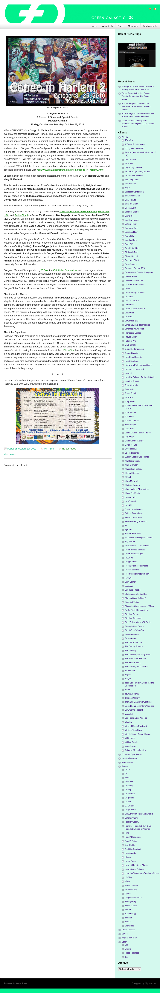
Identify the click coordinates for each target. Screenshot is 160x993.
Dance (128, 801)
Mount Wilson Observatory (137, 489)
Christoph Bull (131, 252)
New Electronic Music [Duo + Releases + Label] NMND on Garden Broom (138, 123)
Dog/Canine (130, 810)
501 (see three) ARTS (134, 148)
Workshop (129, 926)
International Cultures (134, 869)
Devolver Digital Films (134, 292)
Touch (127, 690)
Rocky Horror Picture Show (137, 574)
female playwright (129, 758)
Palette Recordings (133, 513)
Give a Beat (130, 345)
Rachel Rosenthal (133, 533)
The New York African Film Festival (78, 211)
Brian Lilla (129, 236)
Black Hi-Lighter (132, 212)
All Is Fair (129, 163)
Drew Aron (129, 313)
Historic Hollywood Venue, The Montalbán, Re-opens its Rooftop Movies (136, 106)
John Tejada (130, 412)
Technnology (130, 913)
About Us (107, 26)
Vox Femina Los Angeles (136, 718)
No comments (69, 448)
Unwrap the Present (134, 710)
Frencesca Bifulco (133, 333)
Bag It (127, 188)
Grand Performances (134, 349)
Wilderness (130, 738)
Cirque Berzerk (131, 256)
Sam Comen (130, 582)
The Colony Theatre (134, 646)
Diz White (129, 305)
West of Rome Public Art (136, 726)
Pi (126, 525)
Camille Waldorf (132, 248)
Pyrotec (128, 529)
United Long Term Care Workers (139, 706)
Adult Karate (130, 159)
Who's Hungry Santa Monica (138, 734)
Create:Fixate (131, 276)
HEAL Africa (68, 350)
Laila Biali (129, 428)
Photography (130, 901)
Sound (128, 909)
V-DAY (44, 270)
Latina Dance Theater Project (138, 433)
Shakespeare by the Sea (136, 594)
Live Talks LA (131, 449)
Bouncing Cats (131, 228)
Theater (128, 918)
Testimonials (150, 26)
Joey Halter (130, 401)
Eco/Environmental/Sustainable (139, 814)
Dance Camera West (134, 284)
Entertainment (131, 818)
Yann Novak (130, 746)
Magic (127, 881)
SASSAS (129, 586)
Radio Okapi (21, 215)
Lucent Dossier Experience (137, 457)
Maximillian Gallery (133, 469)
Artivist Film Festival (134, 175)
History (128, 857)
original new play (129, 938)
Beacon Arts (130, 200)
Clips (121, 26)
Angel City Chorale (133, 167)
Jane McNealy (131, 385)
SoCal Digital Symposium (136, 610)
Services (133, 26)
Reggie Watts (131, 562)
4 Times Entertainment (135, 144)
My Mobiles (150, 983)
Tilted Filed (130, 670)
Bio (126, 945)
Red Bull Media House (135, 550)
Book (127, 777)
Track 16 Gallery (132, 698)
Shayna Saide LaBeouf (135, 598)
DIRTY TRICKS (132, 300)
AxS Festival (130, 183)
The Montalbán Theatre (135, 658)
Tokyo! (128, 679)
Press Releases (132, 953)
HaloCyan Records (133, 357)
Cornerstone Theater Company (139, 272)
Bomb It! (128, 216)
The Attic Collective (133, 642)
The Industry (130, 650)
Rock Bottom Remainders (136, 566)
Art (126, 773)
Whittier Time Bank (133, 730)
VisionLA (129, 714)
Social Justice (131, 905)
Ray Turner (130, 541)
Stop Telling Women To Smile (138, 622)
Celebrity (129, 785)
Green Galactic (131, 353)
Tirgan (128, 674)
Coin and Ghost (132, 260)
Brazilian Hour (131, 232)
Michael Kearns (132, 473)
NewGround (130, 501)
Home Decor (130, 861)
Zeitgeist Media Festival (135, 750)
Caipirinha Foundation (65, 270)
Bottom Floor (131, 224)
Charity (128, 789)
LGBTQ (128, 877)
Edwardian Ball (131, 321)
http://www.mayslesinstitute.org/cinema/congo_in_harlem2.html (70, 169)
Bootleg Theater (132, 220)
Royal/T (128, 578)
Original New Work (133, 897)
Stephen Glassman (133, 618)
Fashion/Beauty (132, 822)
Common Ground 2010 (135, 268)
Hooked (128, 373)
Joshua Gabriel (132, 420)
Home (94, 26)
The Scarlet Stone (133, 662)
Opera (128, 893)
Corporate (129, 798)
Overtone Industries (134, 509)
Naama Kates (131, 497)
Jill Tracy (129, 397)
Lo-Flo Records (132, 453)
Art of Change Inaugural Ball (137, 171)
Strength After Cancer (134, 626)
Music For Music (132, 493)
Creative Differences (134, 280)
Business (129, 781)
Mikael (128, 477)
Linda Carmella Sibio (134, 441)
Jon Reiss (129, 416)
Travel (128, 921)
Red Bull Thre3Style (134, 553)
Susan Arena (131, 638)
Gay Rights (130, 845)
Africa (127, 769)
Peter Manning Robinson (136, 521)
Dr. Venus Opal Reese (132, 754)
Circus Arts (130, 793)
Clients (125, 137)
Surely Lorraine (132, 634)
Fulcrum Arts (130, 341)
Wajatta (128, 722)
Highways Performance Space (138, 365)
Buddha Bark (131, 240)
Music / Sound (131, 885)
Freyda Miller (131, 337)
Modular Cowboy (132, 485)
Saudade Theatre (133, 590)
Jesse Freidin (131, 393)
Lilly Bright (129, 436)
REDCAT (129, 558)
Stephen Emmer (132, 614)
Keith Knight (130, 425)
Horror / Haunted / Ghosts (136, 865)
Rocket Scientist (132, 570)
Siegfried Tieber (132, 602)
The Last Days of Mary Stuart (138, 654)
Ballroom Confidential (134, 192)
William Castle (131, 742)
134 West (129, 140)
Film (127, 833)
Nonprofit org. (131, 889)
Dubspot (128, 316)
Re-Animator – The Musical (137, 545)
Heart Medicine (132, 361)
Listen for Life (131, 445)
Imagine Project (132, 381)
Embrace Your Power (134, 329)
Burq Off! (129, 244)
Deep (127, 288)
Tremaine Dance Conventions (138, 702)
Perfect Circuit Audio (134, 517)
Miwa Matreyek (132, 481)
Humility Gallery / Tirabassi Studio (140, 377)
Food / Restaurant (133, 837)
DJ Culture (130, 806)
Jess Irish (129, 389)
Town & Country (132, 694)
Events (128, 949)
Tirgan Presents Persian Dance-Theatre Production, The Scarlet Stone (136, 96)
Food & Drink (131, 841)
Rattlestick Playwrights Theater (139, 537)
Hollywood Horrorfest (134, 369)
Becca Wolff (130, 208)
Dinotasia (129, 296)
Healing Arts (130, 853)
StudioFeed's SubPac (134, 630)
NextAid (128, 505)
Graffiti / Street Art (133, 849)
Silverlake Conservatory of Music (139, 606)
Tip (126, 957)
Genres (125, 766)
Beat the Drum (131, 204)
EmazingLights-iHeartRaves (137, 325)
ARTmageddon (131, 179)
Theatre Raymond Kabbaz (137, 666)
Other (124, 942)
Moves (125, 934)
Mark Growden (131, 465)
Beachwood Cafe (132, 196)
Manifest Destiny (132, 461)
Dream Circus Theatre (135, 308)
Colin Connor (131, 264)
